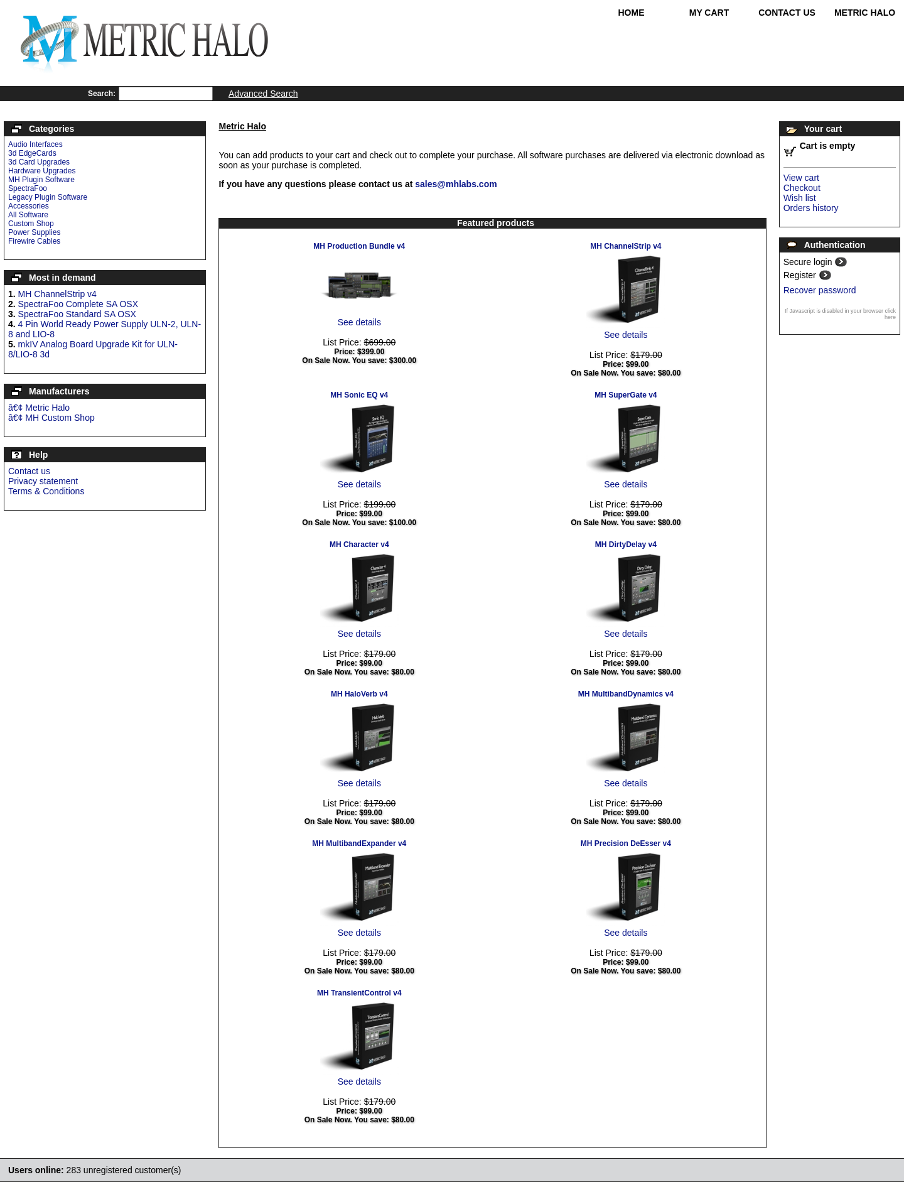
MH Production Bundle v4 (359, 246)
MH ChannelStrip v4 (57, 294)
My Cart (709, 13)
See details (359, 322)
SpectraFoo (27, 188)
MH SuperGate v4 (626, 395)
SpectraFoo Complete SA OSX (78, 304)
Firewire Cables (34, 241)
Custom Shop (31, 223)
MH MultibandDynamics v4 (626, 694)
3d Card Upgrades (39, 162)
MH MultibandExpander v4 (359, 843)
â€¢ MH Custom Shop (51, 418)
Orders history (811, 208)
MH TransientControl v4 (359, 993)
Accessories (28, 206)
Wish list (799, 198)
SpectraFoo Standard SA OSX (77, 314)
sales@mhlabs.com (456, 184)
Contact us (29, 471)
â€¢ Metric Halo (39, 408)
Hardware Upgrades (41, 170)
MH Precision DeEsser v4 (626, 843)
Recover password (819, 290)
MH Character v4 (359, 544)
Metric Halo (864, 13)
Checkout (802, 188)
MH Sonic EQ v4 (359, 395)
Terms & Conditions (46, 491)
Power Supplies (34, 232)
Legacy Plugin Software (47, 197)
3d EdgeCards (32, 153)
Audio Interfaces (35, 144)
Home (631, 13)
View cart (801, 178)
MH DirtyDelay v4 (626, 544)
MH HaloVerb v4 (359, 694)
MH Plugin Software (41, 179)
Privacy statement (43, 481)
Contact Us (786, 13)
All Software (28, 214)
